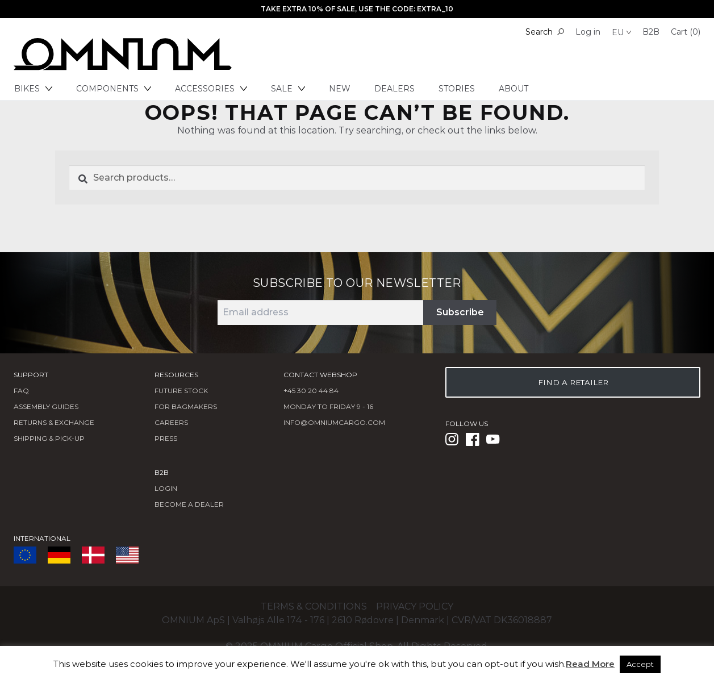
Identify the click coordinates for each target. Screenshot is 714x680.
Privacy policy (414, 606)
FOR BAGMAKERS (186, 406)
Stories (457, 89)
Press (166, 438)
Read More (590, 663)
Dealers (394, 89)
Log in (587, 32)
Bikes (33, 89)
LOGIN (166, 488)
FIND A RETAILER (573, 382)
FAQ (21, 390)
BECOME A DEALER (189, 504)
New (339, 89)
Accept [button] (640, 664)
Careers (171, 422)
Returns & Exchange (54, 422)
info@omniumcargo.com (334, 422)
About (513, 89)
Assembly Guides (46, 406)
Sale (288, 89)
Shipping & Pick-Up (49, 438)
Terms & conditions (314, 606)
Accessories (211, 89)
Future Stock (181, 390)
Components (113, 89)
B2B (650, 32)
